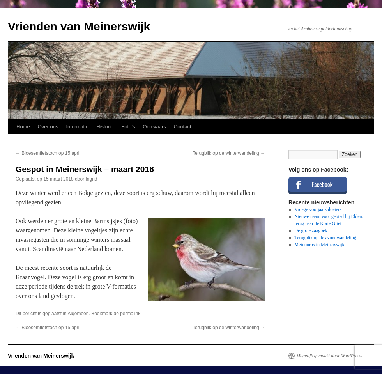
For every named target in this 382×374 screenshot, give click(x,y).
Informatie (77, 126)
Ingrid (91, 179)
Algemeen (77, 313)
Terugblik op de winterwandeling (229, 153)
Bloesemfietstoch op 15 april (48, 153)
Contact (182, 126)
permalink (130, 313)
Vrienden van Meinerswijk (79, 26)
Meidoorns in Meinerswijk (320, 244)
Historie (104, 126)
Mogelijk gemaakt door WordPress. (329, 355)
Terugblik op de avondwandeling (325, 237)
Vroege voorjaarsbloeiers (318, 209)
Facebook (322, 184)
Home (23, 126)
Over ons (48, 126)
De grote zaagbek (311, 230)
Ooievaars (154, 126)
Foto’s (128, 126)
